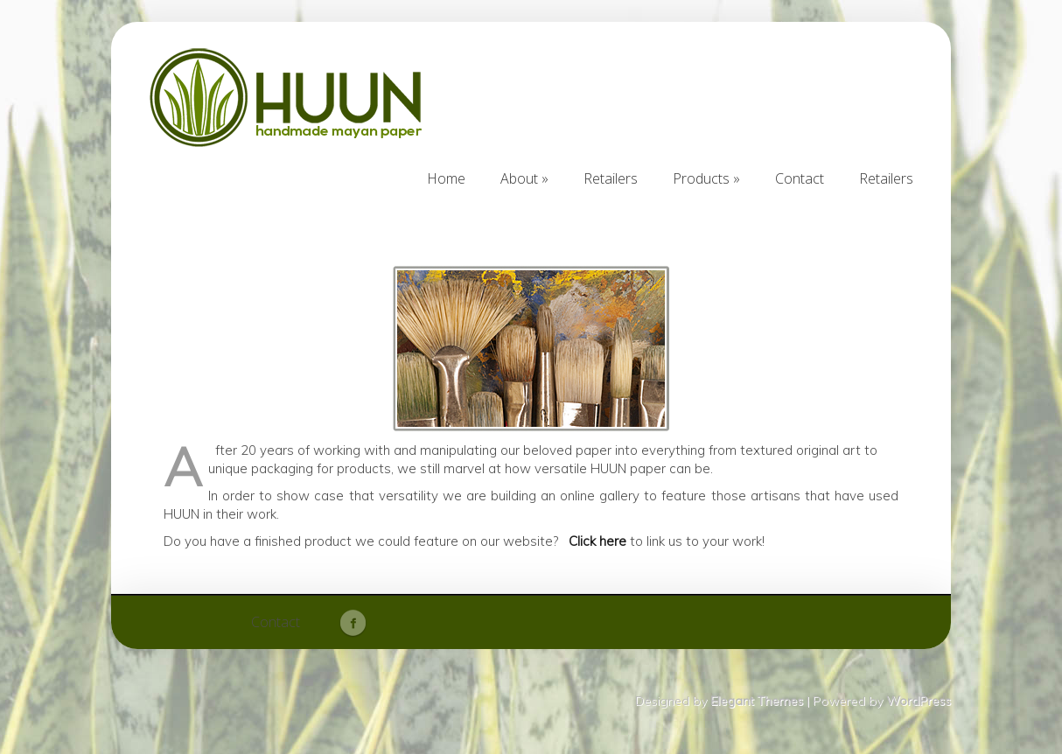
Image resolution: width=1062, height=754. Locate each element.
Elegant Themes (756, 701)
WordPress (918, 701)
